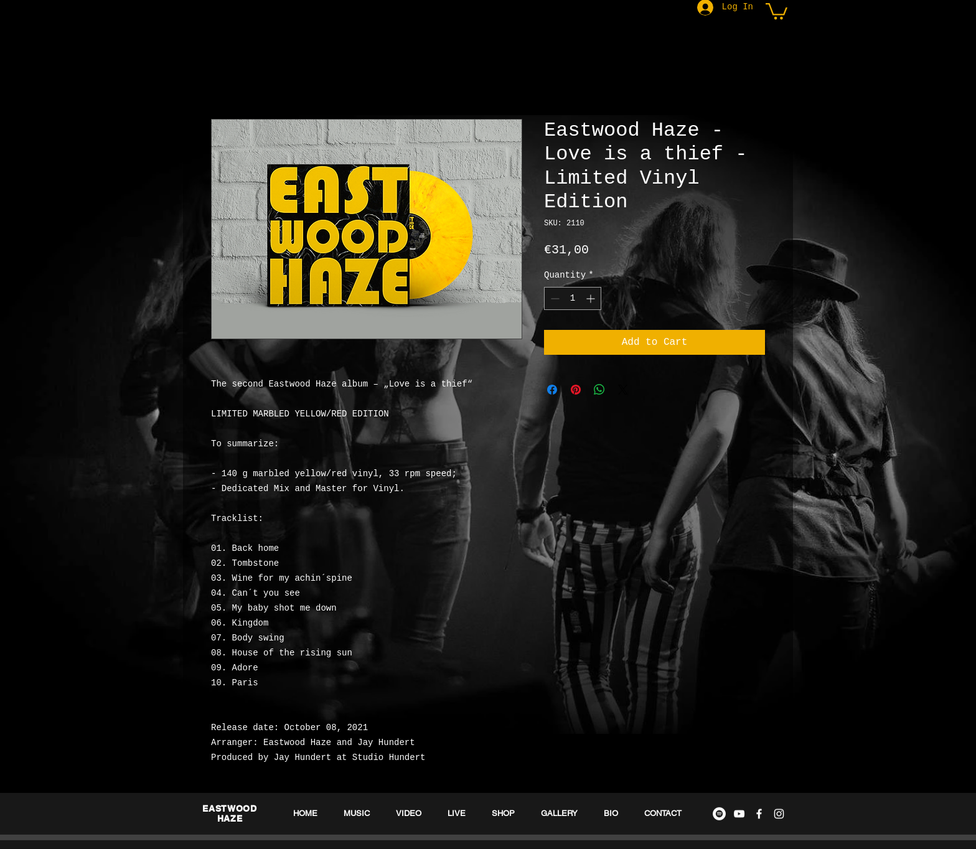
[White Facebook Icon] (759, 813)
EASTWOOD (229, 809)
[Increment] (591, 298)
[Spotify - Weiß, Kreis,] (719, 813)
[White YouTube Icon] (739, 813)
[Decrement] (553, 298)
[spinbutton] (572, 298)
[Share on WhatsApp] (599, 389)
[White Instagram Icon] (779, 813)
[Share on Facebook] (552, 389)
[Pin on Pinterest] (575, 389)
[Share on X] (623, 389)
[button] (776, 10)
